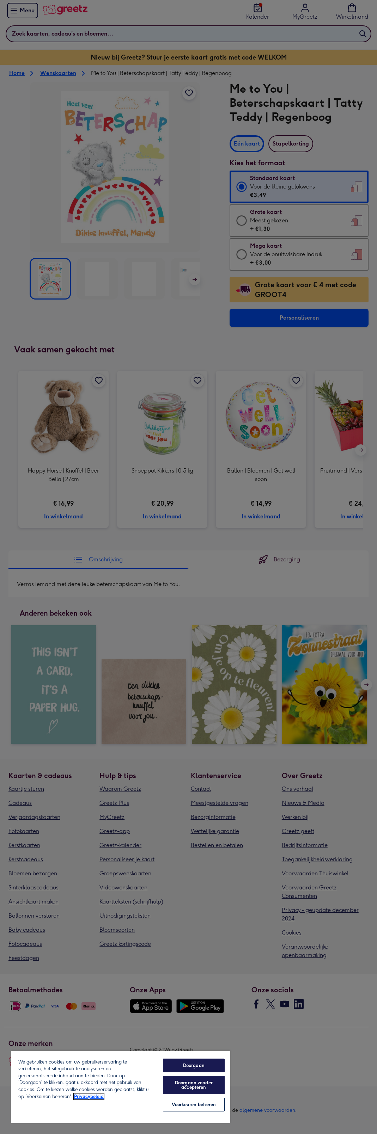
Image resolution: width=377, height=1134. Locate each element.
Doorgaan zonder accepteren (194, 1085)
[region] (120, 1086)
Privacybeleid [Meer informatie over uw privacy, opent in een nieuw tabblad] (89, 1096)
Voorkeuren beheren (194, 1104)
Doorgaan (194, 1065)
